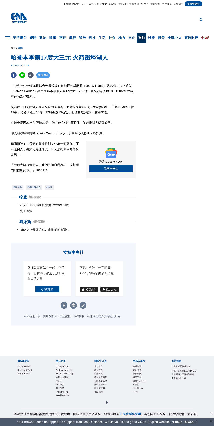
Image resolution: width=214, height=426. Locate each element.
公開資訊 (98, 379)
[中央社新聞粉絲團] (107, 409)
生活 (102, 38)
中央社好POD (62, 401)
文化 (131, 38)
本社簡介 (98, 372)
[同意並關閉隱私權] (211, 413)
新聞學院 (60, 394)
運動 (141, 38)
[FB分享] (14, 75)
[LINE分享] (22, 75)
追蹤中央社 (111, 168)
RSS (135, 398)
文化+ (58, 387)
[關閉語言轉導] (211, 421)
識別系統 (98, 376)
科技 (92, 38)
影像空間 (155, 4)
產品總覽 (137, 372)
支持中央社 (193, 4)
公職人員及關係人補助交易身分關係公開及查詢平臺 (184, 379)
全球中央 (174, 38)
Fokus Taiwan (108, 4)
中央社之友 (138, 394)
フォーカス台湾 (89, 4)
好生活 (144, 4)
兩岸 (62, 38)
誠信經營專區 (100, 390)
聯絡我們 (98, 398)
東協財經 (191, 38)
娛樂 (151, 38)
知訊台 (136, 390)
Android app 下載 (64, 376)
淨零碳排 (122, 4)
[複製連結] (31, 75)
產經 (72, 38)
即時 (33, 38)
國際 (52, 38)
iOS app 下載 (62, 372)
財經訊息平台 (139, 387)
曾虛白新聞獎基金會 (181, 372)
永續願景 (179, 4)
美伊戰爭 (20, 38)
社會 (112, 38)
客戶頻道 (167, 4)
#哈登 (49, 187)
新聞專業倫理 (100, 387)
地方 (121, 38)
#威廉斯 (17, 187)
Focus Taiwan (71, 4)
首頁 (13, 48)
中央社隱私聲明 (130, 414)
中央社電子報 (62, 398)
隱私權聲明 (99, 394)
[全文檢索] (201, 20)
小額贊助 (47, 295)
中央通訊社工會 (179, 384)
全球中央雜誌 (62, 383)
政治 (42, 38)
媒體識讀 (134, 4)
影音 (161, 38)
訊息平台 (137, 383)
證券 (82, 38)
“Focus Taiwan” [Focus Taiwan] (183, 422)
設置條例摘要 (100, 383)
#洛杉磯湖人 (34, 187)
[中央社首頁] (19, 19)
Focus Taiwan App (64, 379)
